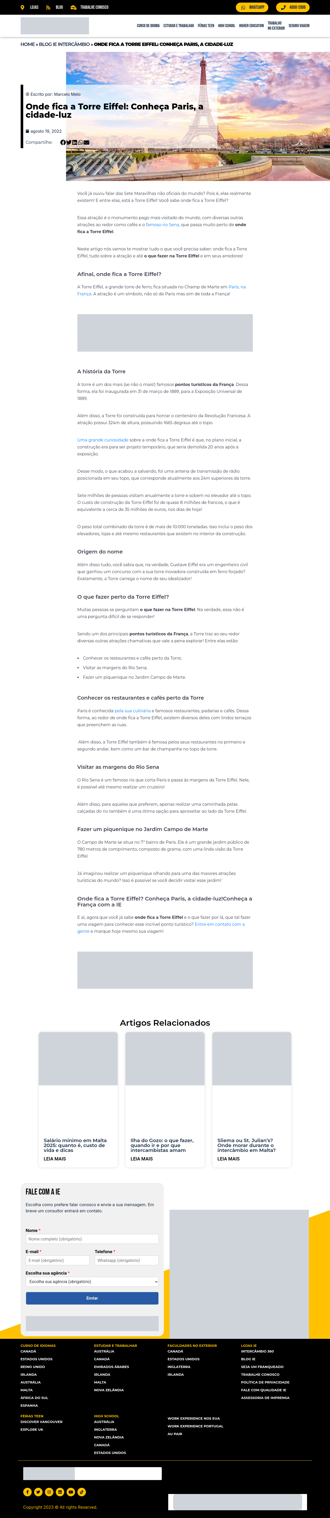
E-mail (34, 1251)
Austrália (31, 1382)
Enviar (92, 1298)
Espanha (29, 1405)
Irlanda (29, 1374)
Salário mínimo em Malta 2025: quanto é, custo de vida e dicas (75, 1145)
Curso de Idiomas (38, 1345)
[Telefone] (127, 1260)
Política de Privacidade (265, 1382)
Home (28, 44)
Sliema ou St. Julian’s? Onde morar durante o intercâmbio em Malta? (247, 1145)
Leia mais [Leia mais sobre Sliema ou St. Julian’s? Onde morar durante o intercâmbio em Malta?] (229, 1158)
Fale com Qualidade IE (263, 1390)
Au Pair (175, 1434)
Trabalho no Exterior (276, 26)
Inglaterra (179, 1367)
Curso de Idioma (148, 25)
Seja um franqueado (262, 1367)
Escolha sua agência (48, 1273)
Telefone (105, 1251)
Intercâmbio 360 (257, 1351)
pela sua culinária (133, 710)
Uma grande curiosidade (102, 440)
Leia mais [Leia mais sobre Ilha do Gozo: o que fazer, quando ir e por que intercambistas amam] (142, 1158)
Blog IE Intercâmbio (64, 44)
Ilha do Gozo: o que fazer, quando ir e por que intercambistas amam (162, 1145)
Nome (33, 1230)
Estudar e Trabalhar (179, 25)
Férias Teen (206, 25)
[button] (63, 142)
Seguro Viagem (299, 25)
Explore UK (32, 1429)
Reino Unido (33, 1367)
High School (226, 25)
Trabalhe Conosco (260, 1374)
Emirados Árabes (111, 1367)
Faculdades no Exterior (192, 1345)
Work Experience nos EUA (194, 1418)
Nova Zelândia (109, 1390)
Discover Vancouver (41, 1422)
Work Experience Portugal (195, 1426)
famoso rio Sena (162, 224)
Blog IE (248, 1359)
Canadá (28, 1351)
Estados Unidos (36, 1359)
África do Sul (34, 1398)
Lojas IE (249, 1345)
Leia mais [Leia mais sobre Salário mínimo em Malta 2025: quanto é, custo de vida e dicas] (55, 1158)
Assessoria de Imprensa (265, 1398)
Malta (27, 1390)
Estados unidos (110, 1453)
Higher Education (251, 25)
